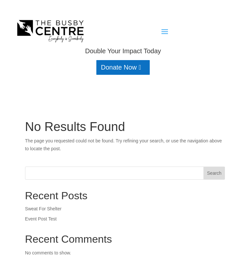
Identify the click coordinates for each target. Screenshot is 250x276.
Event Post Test (41, 218)
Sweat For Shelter (43, 208)
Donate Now (119, 67)
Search (214, 173)
